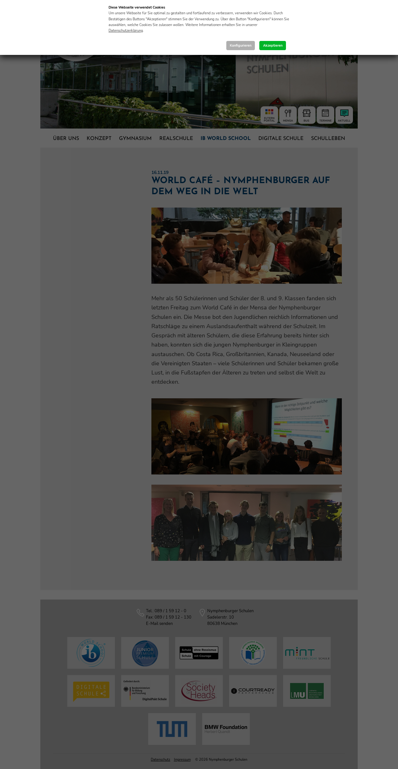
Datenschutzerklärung (126, 30)
